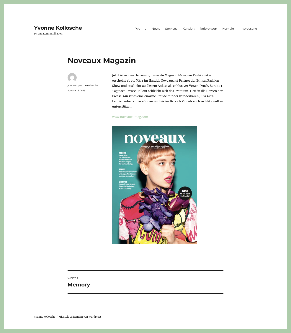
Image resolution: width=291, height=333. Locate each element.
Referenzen (208, 28)
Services (171, 28)
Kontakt (228, 28)
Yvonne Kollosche (58, 28)
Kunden (189, 28)
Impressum (248, 28)
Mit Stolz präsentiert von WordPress (80, 316)
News (156, 28)
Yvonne (140, 28)
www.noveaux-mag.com (130, 117)
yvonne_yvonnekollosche (83, 85)
